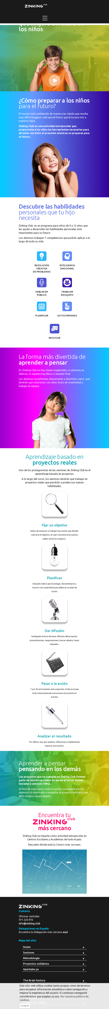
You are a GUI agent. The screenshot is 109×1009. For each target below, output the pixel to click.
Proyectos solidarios (36, 963)
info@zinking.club (29, 923)
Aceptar (25, 1005)
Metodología (31, 958)
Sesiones (28, 952)
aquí (65, 932)
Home (27, 946)
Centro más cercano (68, 844)
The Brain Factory (34, 980)
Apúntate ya (31, 969)
